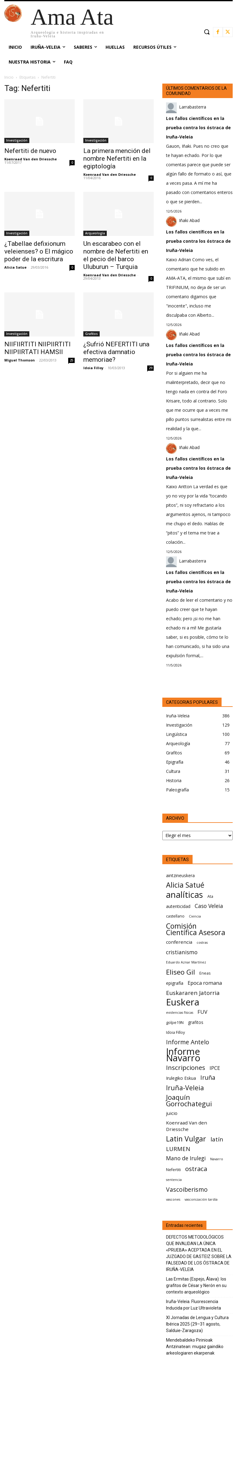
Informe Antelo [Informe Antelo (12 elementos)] (187, 1042)
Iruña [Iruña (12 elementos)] (207, 1077)
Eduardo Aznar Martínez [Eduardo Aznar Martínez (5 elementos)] (186, 962)
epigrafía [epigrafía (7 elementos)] (174, 983)
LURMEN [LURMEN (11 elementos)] (178, 1148)
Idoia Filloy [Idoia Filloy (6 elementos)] (175, 1032)
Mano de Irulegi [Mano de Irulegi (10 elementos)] (186, 1158)
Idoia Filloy (93, 367)
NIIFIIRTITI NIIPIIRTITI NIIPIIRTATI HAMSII (37, 348)
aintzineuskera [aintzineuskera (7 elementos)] (180, 875)
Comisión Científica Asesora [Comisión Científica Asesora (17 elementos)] (195, 929)
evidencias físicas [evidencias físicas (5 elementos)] (179, 1012)
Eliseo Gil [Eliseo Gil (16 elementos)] (180, 972)
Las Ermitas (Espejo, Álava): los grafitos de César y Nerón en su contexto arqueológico (196, 1285)
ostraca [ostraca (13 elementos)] (196, 1169)
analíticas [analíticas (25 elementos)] (184, 894)
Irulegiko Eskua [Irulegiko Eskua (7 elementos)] (181, 1078)
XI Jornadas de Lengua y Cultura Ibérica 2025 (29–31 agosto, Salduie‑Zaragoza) (197, 1324)
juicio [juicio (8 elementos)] (171, 1113)
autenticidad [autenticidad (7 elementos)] (178, 906)
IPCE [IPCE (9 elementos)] (215, 1068)
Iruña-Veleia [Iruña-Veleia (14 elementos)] (185, 1087)
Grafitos (91, 334)
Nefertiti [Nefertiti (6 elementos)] (173, 1169)
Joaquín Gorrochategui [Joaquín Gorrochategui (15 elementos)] (189, 1100)
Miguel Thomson (19, 360)
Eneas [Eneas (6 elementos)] (204, 973)
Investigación (16, 140)
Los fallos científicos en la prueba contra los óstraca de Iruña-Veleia (198, 127)
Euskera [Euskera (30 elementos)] (182, 1002)
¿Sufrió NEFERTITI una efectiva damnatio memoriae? (116, 351)
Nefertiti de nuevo (30, 151)
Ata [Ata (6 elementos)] (210, 896)
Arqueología (95, 233)
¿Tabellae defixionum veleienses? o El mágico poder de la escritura (38, 251)
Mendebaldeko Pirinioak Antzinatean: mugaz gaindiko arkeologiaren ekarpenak (194, 1346)
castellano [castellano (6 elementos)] (175, 916)
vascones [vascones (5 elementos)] (173, 1199)
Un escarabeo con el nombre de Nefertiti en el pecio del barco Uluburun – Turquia (115, 255)
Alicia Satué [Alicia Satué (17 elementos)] (185, 885)
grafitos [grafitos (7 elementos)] (195, 1022)
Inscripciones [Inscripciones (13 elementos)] (185, 1067)
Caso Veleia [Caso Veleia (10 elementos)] (209, 906)
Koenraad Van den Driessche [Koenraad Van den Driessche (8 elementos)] (186, 1126)
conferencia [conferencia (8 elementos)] (179, 942)
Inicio (9, 77)
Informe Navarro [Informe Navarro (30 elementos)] (183, 1054)
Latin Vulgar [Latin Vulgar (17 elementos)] (186, 1139)
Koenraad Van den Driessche (30, 159)
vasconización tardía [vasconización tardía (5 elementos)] (201, 1199)
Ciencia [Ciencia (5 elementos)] (195, 916)
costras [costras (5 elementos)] (202, 942)
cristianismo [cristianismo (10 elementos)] (182, 952)
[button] (207, 32)
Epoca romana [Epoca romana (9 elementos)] (205, 983)
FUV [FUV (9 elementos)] (202, 1012)
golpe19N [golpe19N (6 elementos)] (175, 1022)
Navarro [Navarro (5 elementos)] (216, 1159)
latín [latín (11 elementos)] (216, 1139)
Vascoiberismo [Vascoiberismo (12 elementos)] (187, 1189)
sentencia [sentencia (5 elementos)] (174, 1180)
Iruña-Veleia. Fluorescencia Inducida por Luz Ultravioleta (193, 1304)
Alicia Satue (15, 267)
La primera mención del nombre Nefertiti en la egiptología (117, 158)
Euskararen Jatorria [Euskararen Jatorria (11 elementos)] (193, 992)
